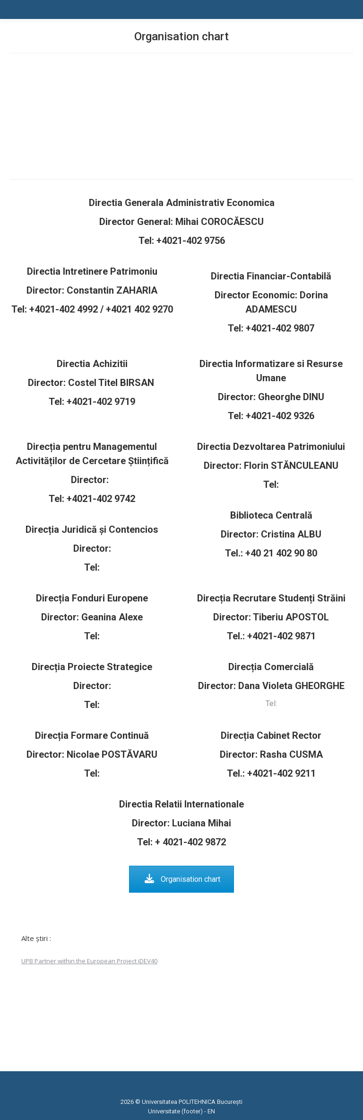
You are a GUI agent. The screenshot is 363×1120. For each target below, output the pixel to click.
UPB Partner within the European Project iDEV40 (89, 961)
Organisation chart (182, 879)
